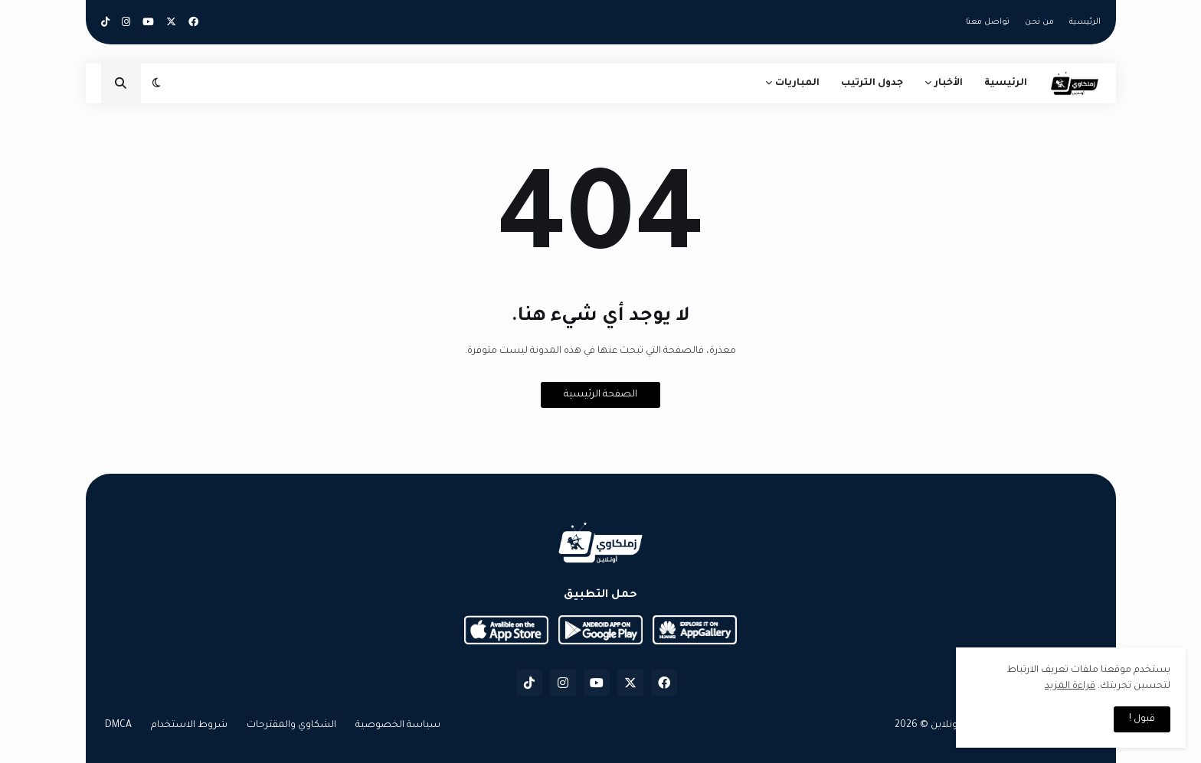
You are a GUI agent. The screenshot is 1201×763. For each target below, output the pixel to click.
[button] (156, 83)
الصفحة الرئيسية (600, 395)
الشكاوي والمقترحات (291, 725)
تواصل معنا (988, 22)
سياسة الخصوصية (397, 725)
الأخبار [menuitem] (948, 83)
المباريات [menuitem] (797, 83)
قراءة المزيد (1070, 686)
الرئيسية (1085, 22)
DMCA (118, 725)
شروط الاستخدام (189, 725)
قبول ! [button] (1142, 719)
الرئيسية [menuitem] (1005, 83)
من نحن (1039, 22)
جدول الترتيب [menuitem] (872, 83)
